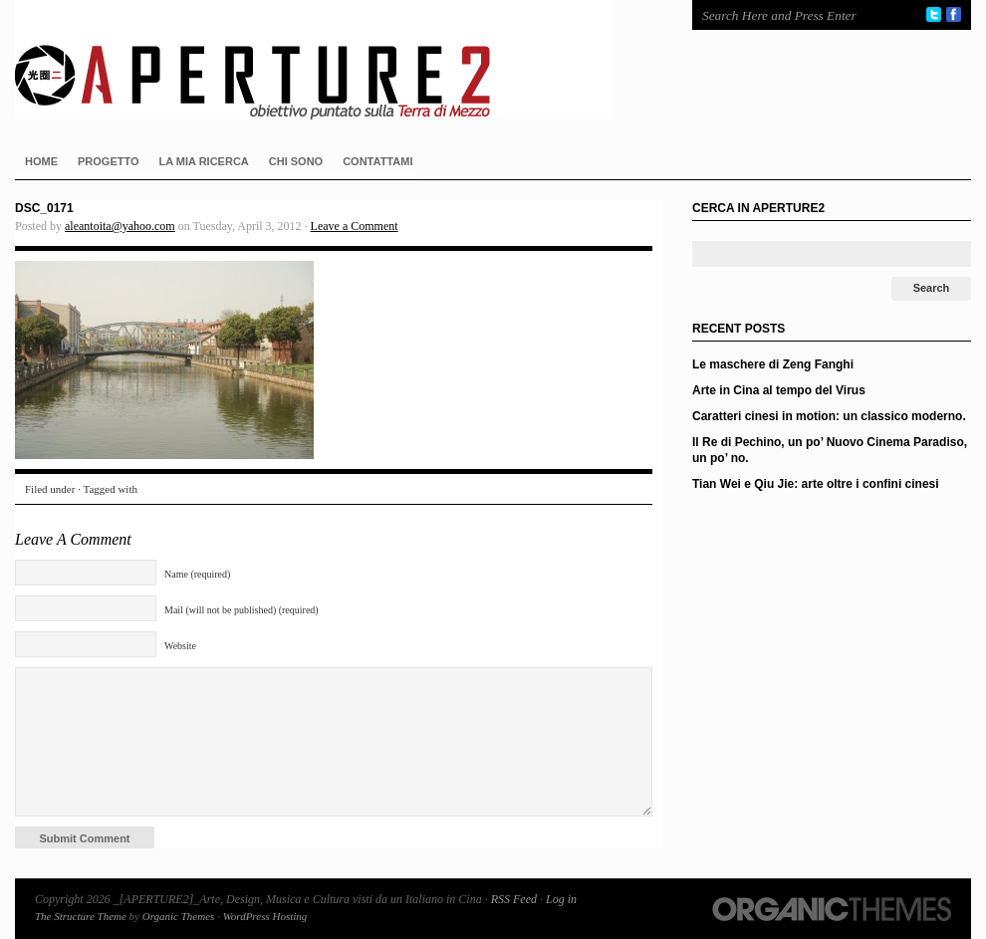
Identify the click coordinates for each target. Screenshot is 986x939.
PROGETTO (108, 161)
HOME (41, 161)
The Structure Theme (80, 916)
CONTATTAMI (377, 161)
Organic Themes (178, 916)
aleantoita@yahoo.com (120, 226)
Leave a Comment (354, 226)
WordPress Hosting (265, 916)
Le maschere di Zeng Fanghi (773, 364)
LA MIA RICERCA (204, 161)
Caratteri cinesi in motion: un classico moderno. (829, 416)
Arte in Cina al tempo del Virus (778, 390)
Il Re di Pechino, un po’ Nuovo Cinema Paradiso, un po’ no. (829, 450)
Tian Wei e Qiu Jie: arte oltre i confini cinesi (815, 484)
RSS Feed (514, 899)
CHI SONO (296, 161)
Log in (561, 899)
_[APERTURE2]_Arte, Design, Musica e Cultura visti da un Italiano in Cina (333, 59)
